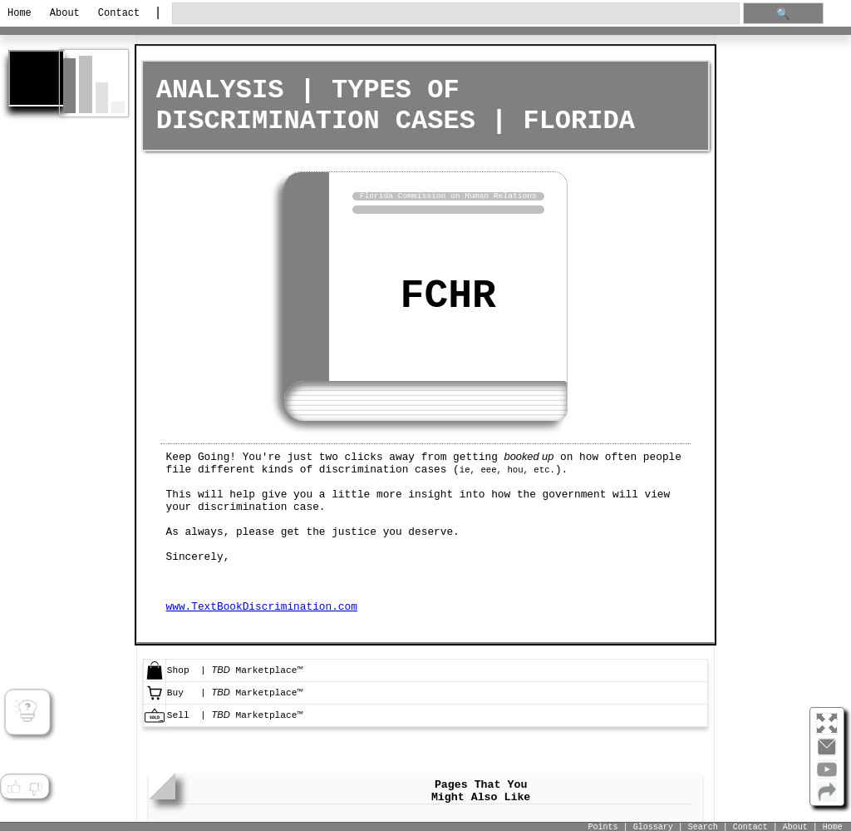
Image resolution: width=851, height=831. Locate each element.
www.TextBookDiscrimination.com (261, 604)
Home (19, 13)
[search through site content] (456, 13)
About (65, 13)
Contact (119, 13)
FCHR (448, 295)
